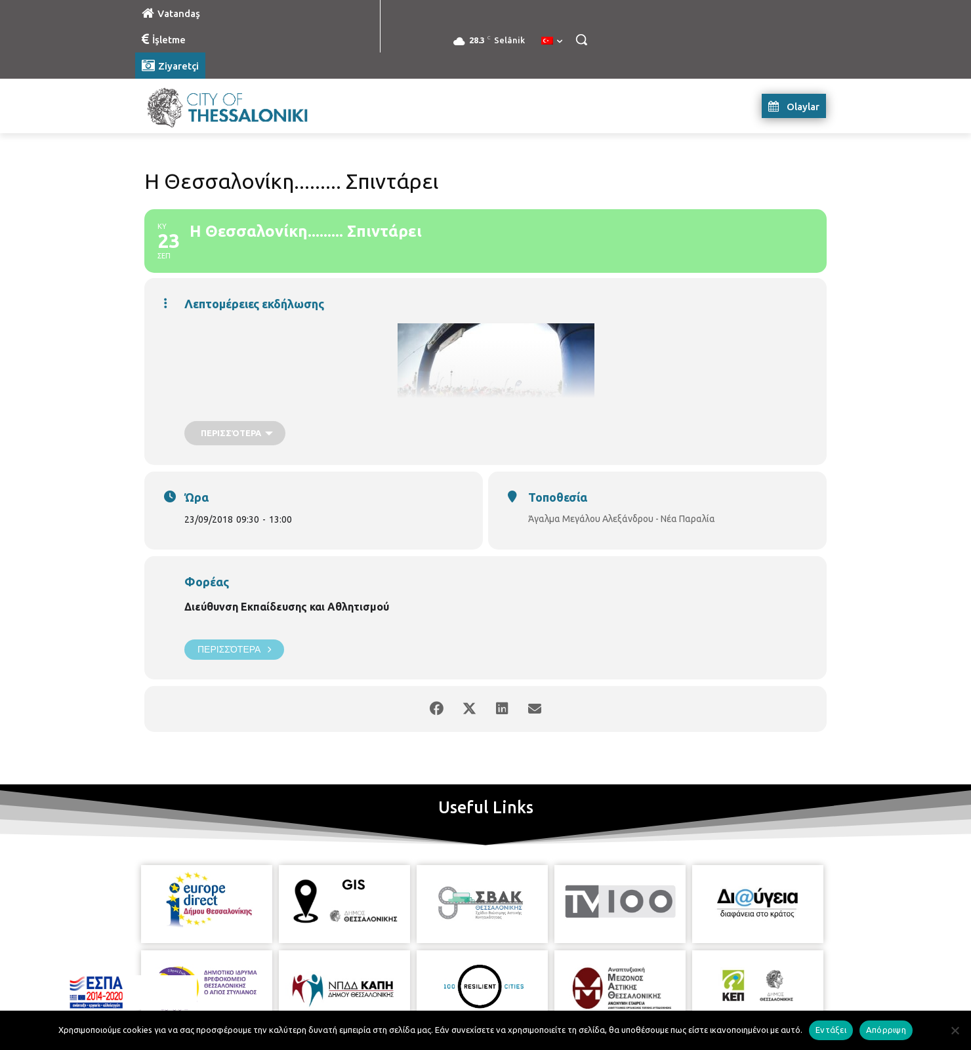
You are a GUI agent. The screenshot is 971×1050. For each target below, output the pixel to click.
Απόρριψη (886, 1029)
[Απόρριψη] (954, 1030)
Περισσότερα (234, 649)
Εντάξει (831, 1029)
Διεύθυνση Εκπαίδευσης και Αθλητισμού (286, 607)
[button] (581, 39)
